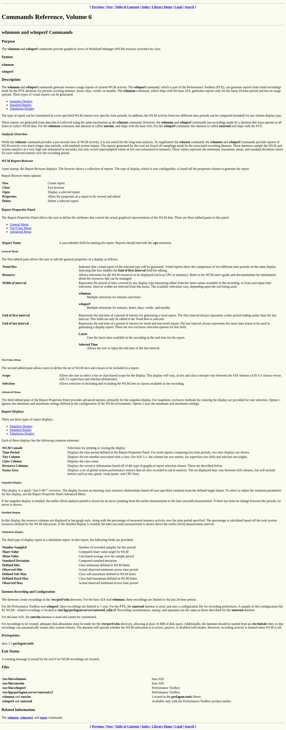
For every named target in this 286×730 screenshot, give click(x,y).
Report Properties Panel (18, 209)
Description (11, 79)
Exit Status (10, 651)
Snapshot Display (21, 101)
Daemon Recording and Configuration (28, 591)
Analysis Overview (15, 134)
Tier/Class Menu (20, 228)
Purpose (8, 41)
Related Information (18, 710)
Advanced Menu (20, 231)
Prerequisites (11, 635)
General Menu (19, 224)
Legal (178, 7)
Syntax (7, 57)
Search (189, 7)
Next (109, 7)
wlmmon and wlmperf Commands (37, 32)
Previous (98, 7)
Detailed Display (21, 105)
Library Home (162, 7)
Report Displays (13, 411)
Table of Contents (127, 7)
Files (5, 667)
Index (146, 7)
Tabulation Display (22, 108)
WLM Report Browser (17, 161)
